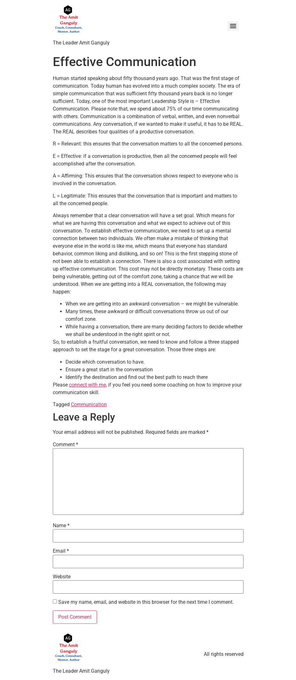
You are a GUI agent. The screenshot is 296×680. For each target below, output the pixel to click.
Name (61, 525)
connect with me (87, 385)
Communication (89, 404)
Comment (65, 444)
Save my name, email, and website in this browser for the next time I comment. (146, 602)
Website (62, 576)
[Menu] (233, 26)
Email (61, 551)
